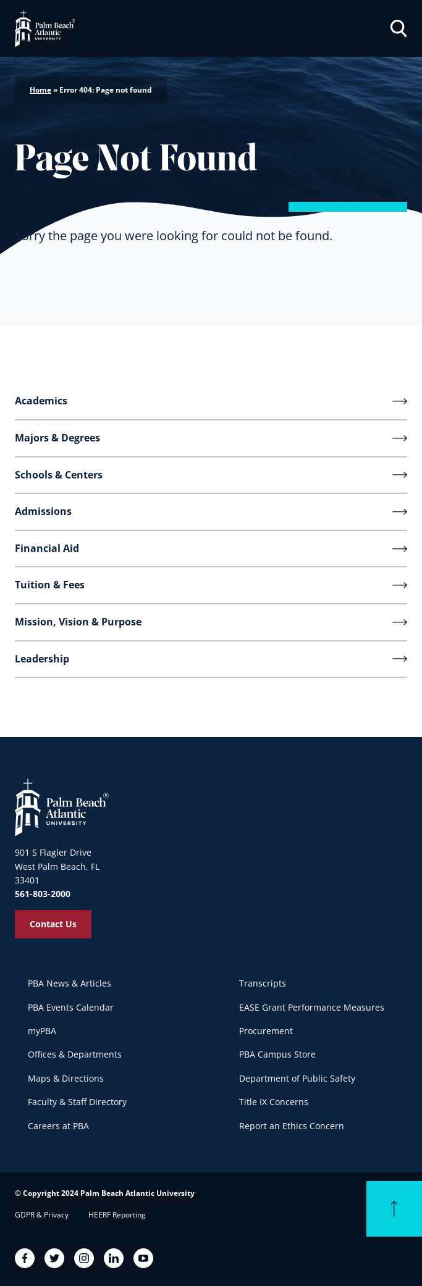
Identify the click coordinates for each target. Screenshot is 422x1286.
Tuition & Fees (50, 584)
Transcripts (262, 983)
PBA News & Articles (69, 983)
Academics (41, 400)
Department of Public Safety (297, 1078)
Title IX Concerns (273, 1102)
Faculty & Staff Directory (77, 1102)
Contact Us (53, 924)
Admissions (43, 511)
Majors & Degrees (57, 438)
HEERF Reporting (117, 1214)
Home (40, 90)
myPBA (42, 1031)
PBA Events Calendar (71, 1007)
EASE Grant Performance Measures (311, 1007)
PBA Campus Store (277, 1054)
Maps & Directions (66, 1078)
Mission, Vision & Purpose (78, 621)
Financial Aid (47, 548)
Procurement (266, 1031)
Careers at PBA (58, 1126)
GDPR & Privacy (42, 1214)
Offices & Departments (75, 1054)
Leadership (42, 659)
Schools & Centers (59, 475)
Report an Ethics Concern (291, 1126)
